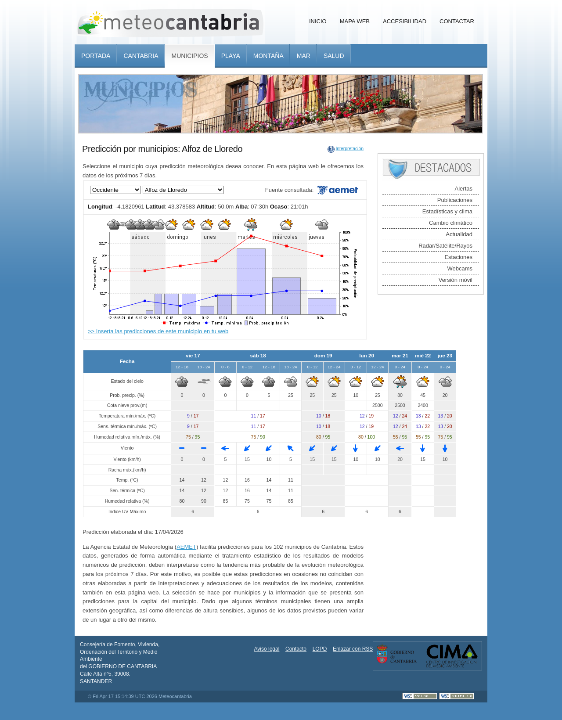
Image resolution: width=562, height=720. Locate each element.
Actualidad (459, 234)
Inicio (318, 21)
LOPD (320, 649)
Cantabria (140, 55)
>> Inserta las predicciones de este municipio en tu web (158, 331)
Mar (303, 55)
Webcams (459, 268)
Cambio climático (450, 223)
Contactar (457, 21)
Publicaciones (454, 200)
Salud (334, 55)
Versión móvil (455, 280)
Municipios (189, 55)
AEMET (186, 547)
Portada (95, 55)
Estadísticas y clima (447, 211)
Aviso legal (267, 649)
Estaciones (458, 257)
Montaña (268, 55)
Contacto (295, 649)
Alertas (463, 188)
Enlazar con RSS (353, 649)
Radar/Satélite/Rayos (445, 245)
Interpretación (349, 148)
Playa (230, 55)
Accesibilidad (404, 21)
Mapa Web (355, 21)
